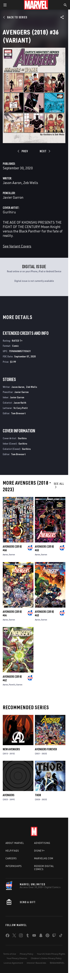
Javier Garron (13, 197)
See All (59, 485)
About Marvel (15, 842)
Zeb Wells (30, 183)
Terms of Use (9, 953)
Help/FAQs (12, 850)
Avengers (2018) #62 (12, 678)
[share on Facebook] (7, 936)
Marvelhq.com (43, 858)
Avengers (8, 795)
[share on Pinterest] (47, 936)
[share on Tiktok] (61, 936)
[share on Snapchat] (41, 936)
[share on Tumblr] (27, 936)
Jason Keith (20, 402)
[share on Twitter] (14, 936)
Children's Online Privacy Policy (46, 958)
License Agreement (13, 962)
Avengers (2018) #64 (12, 613)
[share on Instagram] (21, 936)
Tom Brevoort (18, 413)
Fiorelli (12, 684)
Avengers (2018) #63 (44, 613)
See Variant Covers (17, 246)
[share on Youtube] (34, 936)
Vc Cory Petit (20, 407)
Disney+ (39, 850)
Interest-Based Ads (36, 962)
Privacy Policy (26, 953)
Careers (11, 858)
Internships (14, 866)
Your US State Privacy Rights (51, 953)
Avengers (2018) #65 (44, 548)
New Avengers (11, 749)
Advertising (42, 842)
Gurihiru (9, 212)
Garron (12, 554)
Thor (38, 795)
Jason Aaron (12, 183)
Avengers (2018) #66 (12, 548)
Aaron (5, 554)
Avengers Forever (46, 749)
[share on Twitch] (54, 936)
